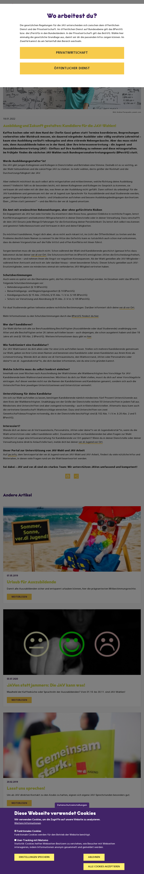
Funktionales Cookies (29, 831)
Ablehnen (94, 857)
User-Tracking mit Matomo (32, 840)
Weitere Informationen (27, 823)
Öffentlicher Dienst (72, 68)
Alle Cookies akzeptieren (104, 866)
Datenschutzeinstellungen (72, 805)
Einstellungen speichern (34, 857)
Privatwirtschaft (72, 52)
